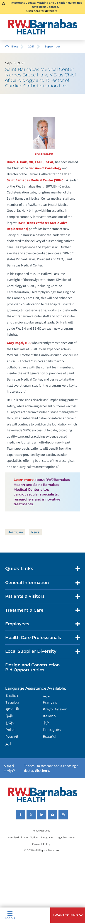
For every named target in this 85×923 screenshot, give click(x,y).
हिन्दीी (9, 716)
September (52, 46)
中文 (46, 723)
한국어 (10, 723)
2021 (31, 46)
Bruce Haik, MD (44, 154)
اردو (8, 743)
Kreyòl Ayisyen (55, 709)
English (11, 695)
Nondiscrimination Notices (23, 838)
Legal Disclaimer (65, 838)
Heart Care (15, 532)
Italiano (49, 716)
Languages (47, 838)
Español (49, 736)
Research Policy (41, 845)
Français (50, 702)
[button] (67, 915)
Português (52, 729)
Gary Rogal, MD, (19, 343)
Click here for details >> (42, 11)
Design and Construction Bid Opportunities (32, 667)
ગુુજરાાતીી (12, 709)
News (35, 532)
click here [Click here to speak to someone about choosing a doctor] (42, 770)
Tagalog (12, 702)
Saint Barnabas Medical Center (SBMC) (36, 180)
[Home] (42, 26)
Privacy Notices (41, 831)
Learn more (24, 479)
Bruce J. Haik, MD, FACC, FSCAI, (30, 162)
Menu (10, 915)
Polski (10, 729)
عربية (47, 695)
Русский (11, 736)
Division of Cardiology (45, 168)
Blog (14, 46)
